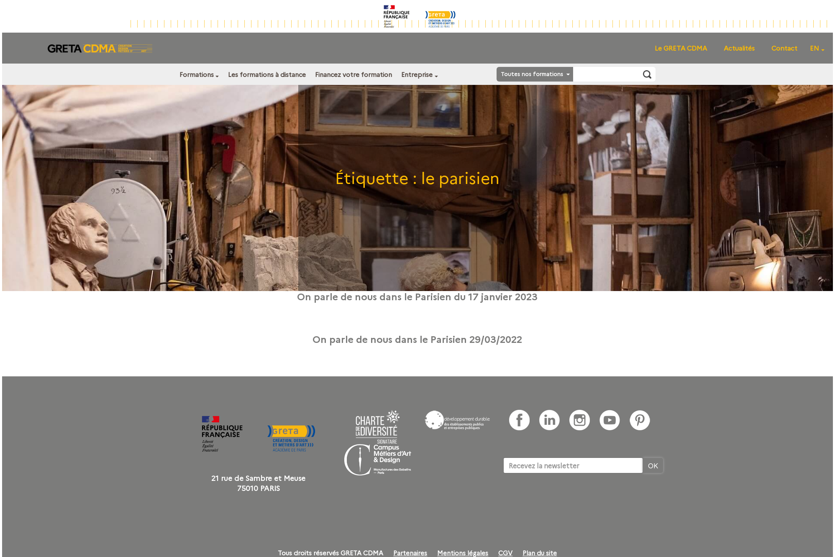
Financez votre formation (353, 74)
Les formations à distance (267, 74)
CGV (505, 553)
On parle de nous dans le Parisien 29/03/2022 (417, 338)
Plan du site (540, 553)
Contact (784, 47)
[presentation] (566, 499)
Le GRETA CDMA (681, 47)
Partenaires (410, 553)
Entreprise (417, 74)
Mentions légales (462, 553)
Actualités (739, 47)
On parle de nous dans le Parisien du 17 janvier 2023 (417, 296)
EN (814, 47)
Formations (196, 74)
